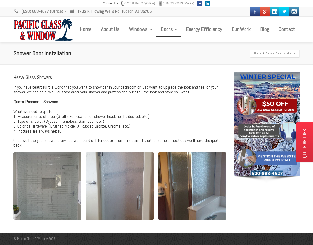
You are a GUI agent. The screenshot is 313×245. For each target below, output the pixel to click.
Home (85, 29)
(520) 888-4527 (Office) (38, 11)
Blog (264, 29)
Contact (287, 29)
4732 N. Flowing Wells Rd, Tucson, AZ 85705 (110, 11)
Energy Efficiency (204, 29)
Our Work (241, 29)
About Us (110, 29)
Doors (169, 29)
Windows (140, 29)
